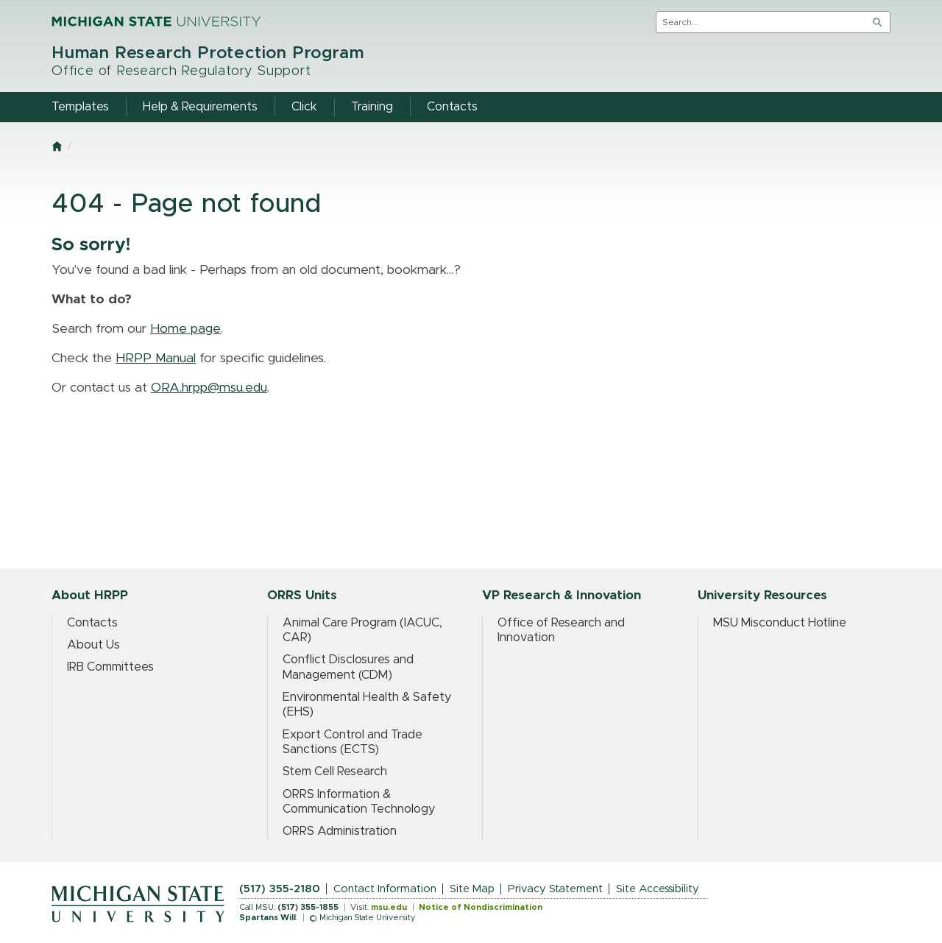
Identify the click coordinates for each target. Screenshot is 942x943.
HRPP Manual (156, 358)
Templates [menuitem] (80, 107)
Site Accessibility (657, 888)
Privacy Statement (555, 888)
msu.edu (389, 907)
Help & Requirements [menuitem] (200, 107)
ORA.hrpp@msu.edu (209, 388)
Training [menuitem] (372, 107)
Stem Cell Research (335, 771)
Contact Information (384, 888)
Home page (185, 329)
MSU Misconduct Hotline (779, 623)
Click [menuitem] (304, 107)
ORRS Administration (340, 831)
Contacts (92, 623)
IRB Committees (110, 667)
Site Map (472, 888)
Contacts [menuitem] (452, 107)
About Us (93, 645)
